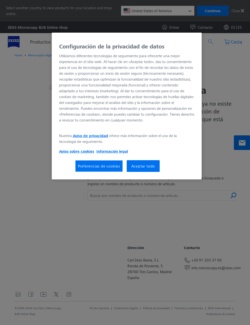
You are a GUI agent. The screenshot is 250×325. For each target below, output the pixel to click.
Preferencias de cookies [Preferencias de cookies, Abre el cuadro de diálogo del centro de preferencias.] (99, 165)
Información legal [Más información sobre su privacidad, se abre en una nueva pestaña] (112, 151)
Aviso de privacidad (90, 135)
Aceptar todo (143, 165)
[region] (127, 106)
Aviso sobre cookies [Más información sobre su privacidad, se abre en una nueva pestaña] (76, 151)
